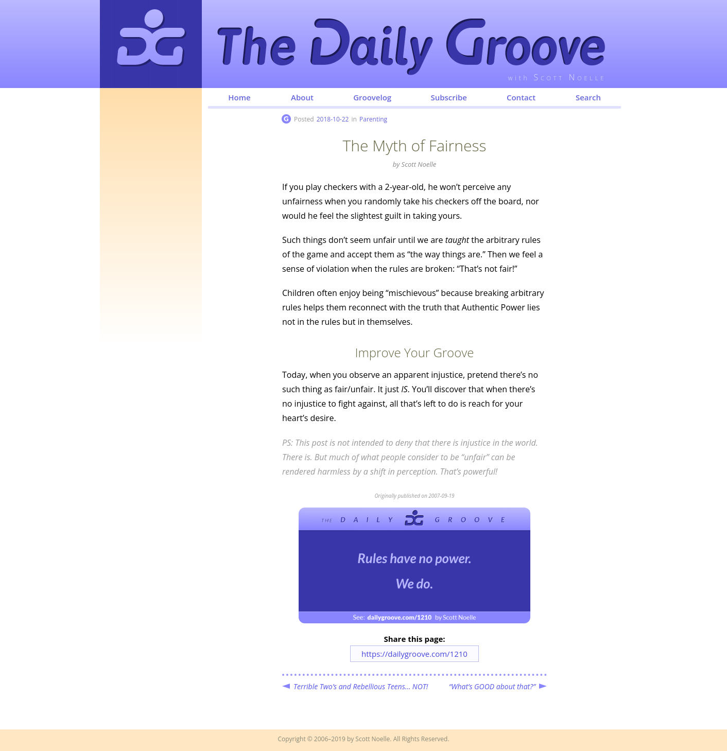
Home (239, 97)
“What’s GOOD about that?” (492, 686)
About (302, 97)
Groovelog (372, 97)
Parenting (373, 119)
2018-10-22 (333, 119)
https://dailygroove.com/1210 (414, 654)
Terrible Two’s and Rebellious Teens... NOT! (360, 686)
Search (588, 97)
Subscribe (448, 97)
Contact (521, 97)
